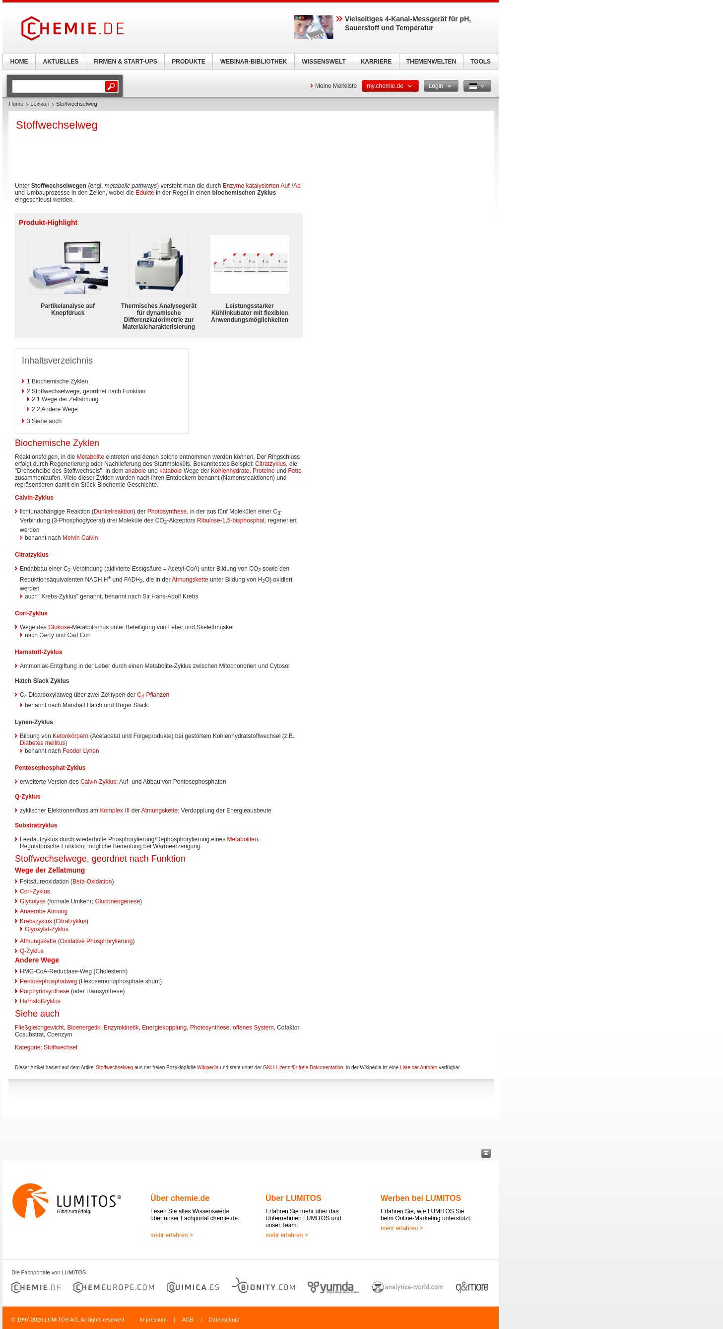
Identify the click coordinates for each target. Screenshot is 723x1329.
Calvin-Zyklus (34, 497)
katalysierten (262, 185)
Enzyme (233, 185)
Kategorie (27, 1047)
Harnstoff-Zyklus (38, 652)
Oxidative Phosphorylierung (96, 941)
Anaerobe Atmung (43, 911)
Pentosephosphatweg (48, 981)
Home (16, 104)
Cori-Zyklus (31, 613)
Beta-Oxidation (92, 881)
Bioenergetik (83, 1027)
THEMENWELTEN (431, 61)
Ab (297, 185)
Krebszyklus (36, 921)
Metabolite (90, 456)
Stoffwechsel (60, 1047)
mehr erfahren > (171, 1235)
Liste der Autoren (419, 1067)
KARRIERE (376, 61)
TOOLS (480, 61)
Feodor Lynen (81, 750)
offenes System (253, 1027)
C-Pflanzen (153, 694)
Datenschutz (224, 1320)
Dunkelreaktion (113, 511)
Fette (295, 470)
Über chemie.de (179, 1198)
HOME (19, 61)
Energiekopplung (164, 1027)
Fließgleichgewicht (39, 1027)
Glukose (59, 627)
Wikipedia (207, 1067)
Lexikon (39, 104)
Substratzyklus (36, 825)
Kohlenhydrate (230, 470)
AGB (188, 1320)
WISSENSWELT (323, 61)
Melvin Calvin (80, 537)
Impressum (152, 1320)
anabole (135, 470)
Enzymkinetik (121, 1027)
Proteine (264, 470)
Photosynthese (167, 511)
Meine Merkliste (336, 85)
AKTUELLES (61, 61)
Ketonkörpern (70, 736)
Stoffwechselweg (114, 1067)
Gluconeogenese (117, 901)
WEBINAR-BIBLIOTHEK (253, 61)
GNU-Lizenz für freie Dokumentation (303, 1067)
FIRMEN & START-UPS (125, 61)
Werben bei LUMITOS (421, 1198)
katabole (170, 470)
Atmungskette (190, 579)
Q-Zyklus (27, 796)
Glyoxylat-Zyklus (46, 929)
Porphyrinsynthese (44, 991)
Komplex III (115, 810)
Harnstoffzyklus (40, 1001)
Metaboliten (242, 839)
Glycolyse (33, 901)
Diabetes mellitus (42, 742)
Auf (285, 185)
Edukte (144, 192)
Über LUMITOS (293, 1198)
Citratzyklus (270, 463)
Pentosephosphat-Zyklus (50, 767)
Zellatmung (66, 870)
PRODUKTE (188, 61)
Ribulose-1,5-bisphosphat (230, 520)
